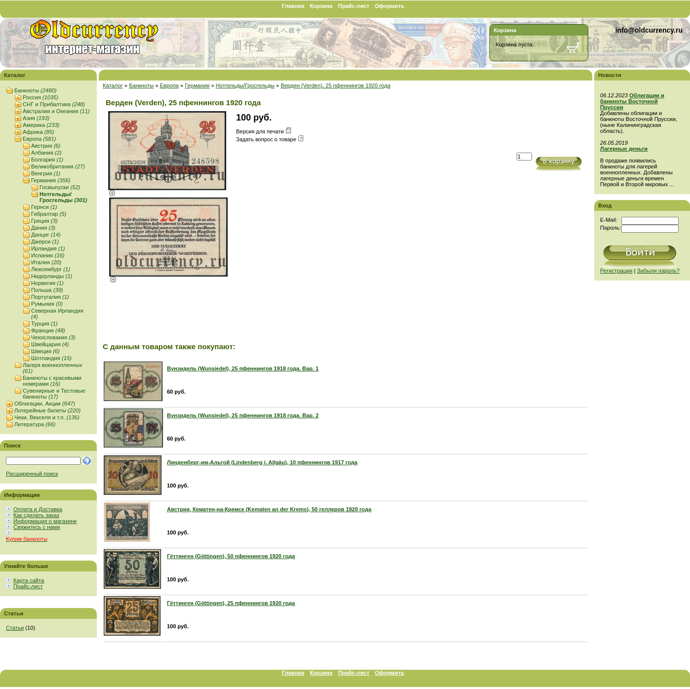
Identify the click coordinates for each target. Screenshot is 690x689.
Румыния (47, 304)
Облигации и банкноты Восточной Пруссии (632, 101)
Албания (46, 153)
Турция (44, 323)
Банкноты (35, 90)
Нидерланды (51, 276)
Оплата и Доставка (37, 509)
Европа (39, 139)
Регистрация (616, 271)
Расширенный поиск (32, 474)
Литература (34, 424)
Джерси (45, 241)
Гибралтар (48, 214)
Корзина (321, 6)
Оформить (389, 6)
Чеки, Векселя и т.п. (47, 417)
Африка (38, 132)
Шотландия (51, 358)
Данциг (46, 235)
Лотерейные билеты (47, 410)
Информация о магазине (45, 521)
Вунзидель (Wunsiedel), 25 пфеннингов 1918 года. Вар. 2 (243, 415)
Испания (47, 255)
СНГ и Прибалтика (54, 104)
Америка (41, 125)
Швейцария (50, 344)
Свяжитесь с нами (36, 527)
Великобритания (58, 166)
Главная (293, 6)
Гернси (44, 207)
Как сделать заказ (36, 515)
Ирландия (48, 248)
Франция (48, 330)
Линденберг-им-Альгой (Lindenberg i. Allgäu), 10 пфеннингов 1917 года (262, 462)
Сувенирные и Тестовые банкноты (54, 394)
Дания (43, 228)
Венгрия (45, 173)
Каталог (113, 85)
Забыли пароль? (658, 271)
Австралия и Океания (56, 111)
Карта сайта (28, 580)
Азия (36, 118)
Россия (40, 97)
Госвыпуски (60, 187)
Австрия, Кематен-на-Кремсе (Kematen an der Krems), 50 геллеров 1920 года (269, 509)
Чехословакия (53, 337)
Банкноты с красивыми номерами (52, 381)
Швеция (45, 351)
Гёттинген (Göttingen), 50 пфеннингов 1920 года (231, 556)
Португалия (50, 297)
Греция (44, 221)
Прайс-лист (353, 6)
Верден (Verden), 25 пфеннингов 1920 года (335, 85)
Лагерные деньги (624, 149)
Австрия (45, 146)
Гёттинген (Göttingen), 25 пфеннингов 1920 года (231, 603)
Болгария (47, 159)
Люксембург (50, 269)
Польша (47, 290)
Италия (46, 262)
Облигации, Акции (44, 403)
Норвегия (47, 283)
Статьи (15, 628)
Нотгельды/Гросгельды (63, 197)
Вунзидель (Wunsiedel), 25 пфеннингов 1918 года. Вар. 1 (243, 368)
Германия (50, 180)
